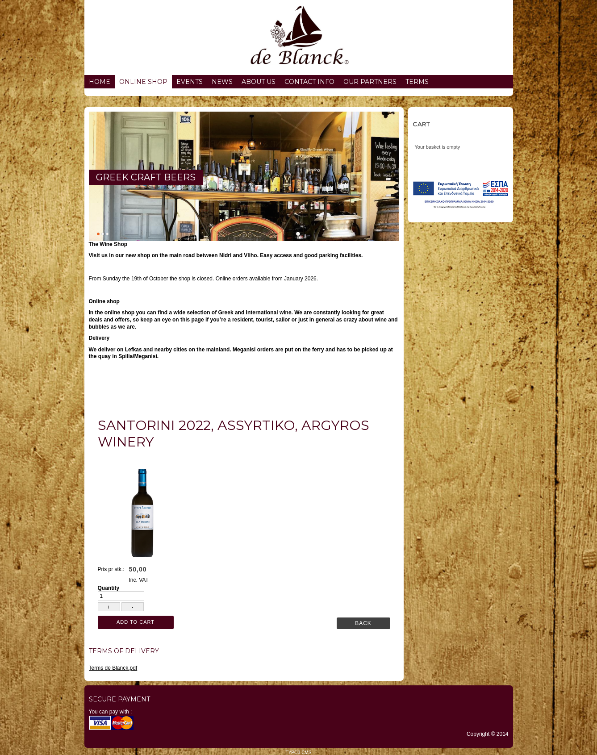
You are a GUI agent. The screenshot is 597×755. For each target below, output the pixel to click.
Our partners (370, 82)
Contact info (309, 82)
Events (189, 82)
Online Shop (143, 82)
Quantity (109, 588)
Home (99, 82)
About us (259, 82)
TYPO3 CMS (299, 752)
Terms (417, 82)
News (222, 82)
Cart (421, 124)
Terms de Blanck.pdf (113, 668)
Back (363, 623)
